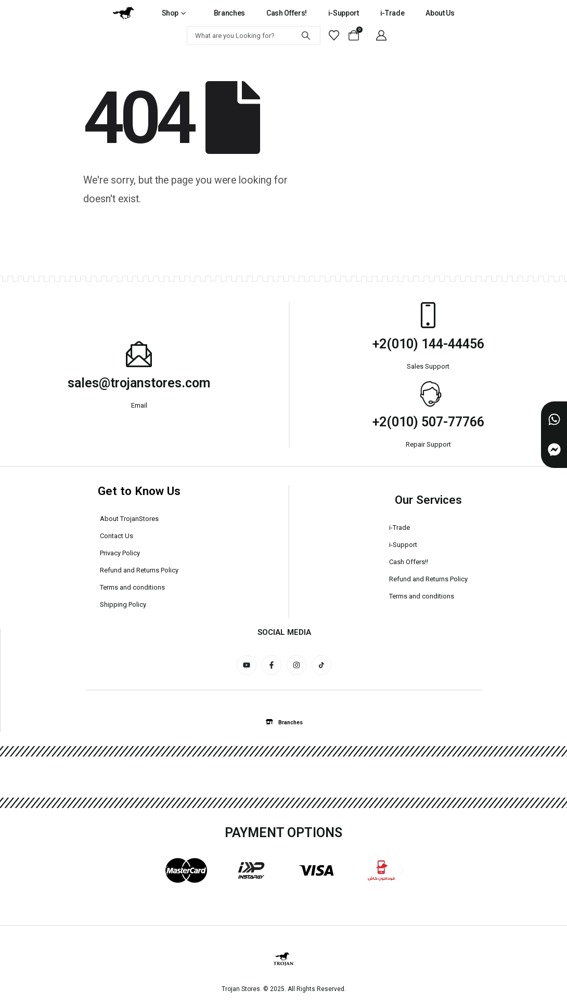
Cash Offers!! (408, 562)
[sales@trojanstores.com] (139, 354)
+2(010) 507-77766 (428, 421)
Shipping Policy (123, 604)
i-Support (343, 13)
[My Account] (381, 35)
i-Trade (392, 13)
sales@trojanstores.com (139, 382)
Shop (170, 13)
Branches (229, 13)
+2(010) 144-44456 (428, 343)
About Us (440, 13)
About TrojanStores (129, 519)
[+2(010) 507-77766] (428, 393)
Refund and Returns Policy (139, 570)
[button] (284, 722)
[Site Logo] (123, 13)
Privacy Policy (120, 553)
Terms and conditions (132, 587)
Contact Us (116, 536)
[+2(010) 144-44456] (428, 315)
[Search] (305, 35)
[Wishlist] (334, 35)
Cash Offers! (286, 13)
